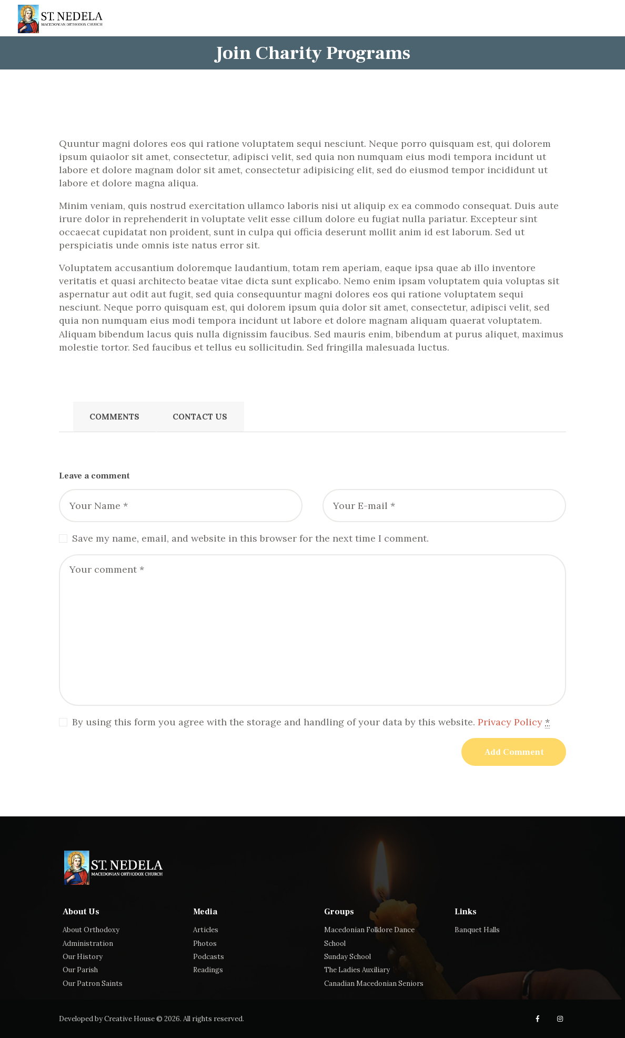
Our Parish (80, 969)
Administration (88, 943)
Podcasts (208, 956)
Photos (205, 943)
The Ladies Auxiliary (357, 969)
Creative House (129, 1018)
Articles (205, 929)
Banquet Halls (477, 929)
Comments (114, 417)
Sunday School (347, 956)
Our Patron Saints (93, 983)
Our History (83, 956)
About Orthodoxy (91, 929)
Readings (208, 969)
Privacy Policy (510, 722)
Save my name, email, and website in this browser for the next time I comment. (250, 538)
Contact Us (200, 417)
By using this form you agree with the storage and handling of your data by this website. (311, 722)
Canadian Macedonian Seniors (374, 983)
